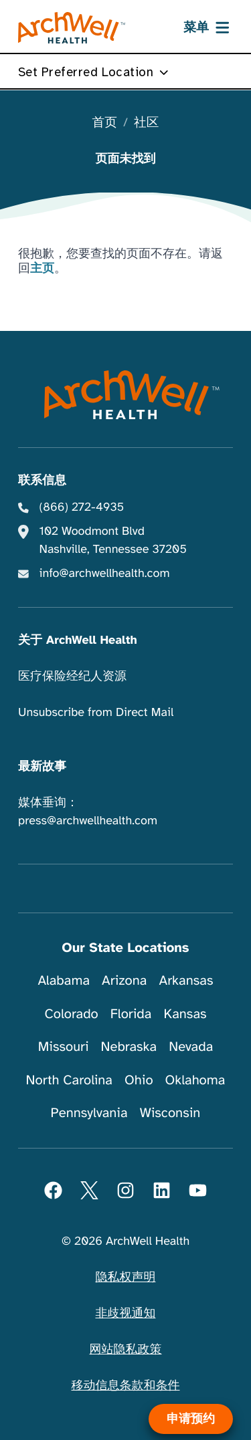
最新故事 (42, 766)
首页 (104, 123)
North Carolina (69, 1080)
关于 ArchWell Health (77, 640)
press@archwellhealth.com (87, 821)
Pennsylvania (89, 1112)
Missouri (63, 1046)
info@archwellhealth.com (104, 573)
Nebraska (129, 1046)
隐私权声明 (126, 1277)
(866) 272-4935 (81, 507)
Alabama (64, 980)
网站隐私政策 (126, 1349)
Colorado (71, 1013)
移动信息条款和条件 (126, 1385)
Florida (131, 1013)
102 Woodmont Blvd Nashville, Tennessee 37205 (113, 540)
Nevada (191, 1046)
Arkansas (186, 980)
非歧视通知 (126, 1313)
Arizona (124, 980)
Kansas (184, 1013)
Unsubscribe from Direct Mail (95, 712)
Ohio (138, 1080)
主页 (42, 268)
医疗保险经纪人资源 (72, 676)
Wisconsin (170, 1112)
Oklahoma (195, 1080)
